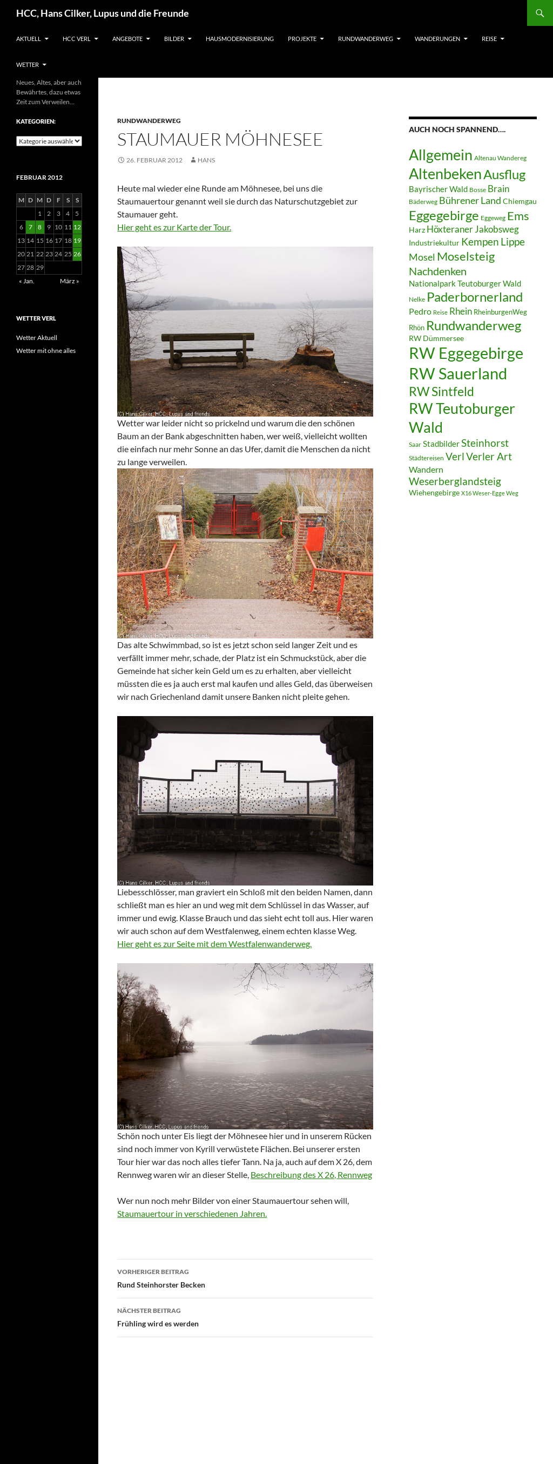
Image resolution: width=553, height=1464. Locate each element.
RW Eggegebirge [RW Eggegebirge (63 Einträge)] (466, 353)
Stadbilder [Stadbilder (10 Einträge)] (441, 443)
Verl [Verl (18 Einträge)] (455, 456)
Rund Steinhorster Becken (245, 1277)
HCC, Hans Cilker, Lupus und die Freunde (102, 13)
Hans (206, 160)
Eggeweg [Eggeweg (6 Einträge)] (493, 218)
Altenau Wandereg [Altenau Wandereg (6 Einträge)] (500, 158)
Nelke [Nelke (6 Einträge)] (417, 299)
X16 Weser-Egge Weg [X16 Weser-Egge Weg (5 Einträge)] (489, 492)
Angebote (127, 38)
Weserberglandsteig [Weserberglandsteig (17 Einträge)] (455, 481)
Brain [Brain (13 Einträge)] (498, 188)
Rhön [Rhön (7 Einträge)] (416, 327)
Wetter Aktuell (36, 337)
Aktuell (28, 38)
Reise (489, 38)
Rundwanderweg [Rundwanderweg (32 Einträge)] (473, 325)
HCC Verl (77, 38)
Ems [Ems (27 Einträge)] (518, 215)
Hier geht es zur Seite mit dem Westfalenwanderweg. (214, 943)
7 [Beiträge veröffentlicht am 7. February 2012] (30, 227)
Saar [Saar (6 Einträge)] (415, 444)
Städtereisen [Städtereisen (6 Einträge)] (426, 458)
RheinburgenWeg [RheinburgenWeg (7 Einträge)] (500, 312)
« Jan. (27, 281)
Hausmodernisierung (240, 38)
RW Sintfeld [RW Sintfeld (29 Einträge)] (441, 391)
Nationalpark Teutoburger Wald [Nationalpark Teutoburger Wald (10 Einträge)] (465, 283)
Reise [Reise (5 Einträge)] (440, 312)
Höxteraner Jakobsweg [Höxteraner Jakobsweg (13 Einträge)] (473, 229)
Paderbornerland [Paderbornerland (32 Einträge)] (475, 296)
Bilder (174, 38)
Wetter (27, 64)
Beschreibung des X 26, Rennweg (311, 1174)
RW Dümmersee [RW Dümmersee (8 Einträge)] (436, 338)
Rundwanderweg (365, 38)
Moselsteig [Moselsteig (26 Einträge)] (466, 256)
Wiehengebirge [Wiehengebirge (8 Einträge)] (434, 492)
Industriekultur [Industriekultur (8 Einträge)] (434, 243)
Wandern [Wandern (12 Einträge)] (426, 469)
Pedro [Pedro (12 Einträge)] (420, 311)
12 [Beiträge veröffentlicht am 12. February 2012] (77, 227)
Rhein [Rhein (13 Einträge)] (460, 311)
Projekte (302, 38)
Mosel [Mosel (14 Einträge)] (422, 257)
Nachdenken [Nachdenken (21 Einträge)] (438, 270)
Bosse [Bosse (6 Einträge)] (477, 190)
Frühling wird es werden (245, 1316)
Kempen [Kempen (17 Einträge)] (480, 241)
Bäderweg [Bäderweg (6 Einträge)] (423, 202)
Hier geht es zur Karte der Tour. (174, 227)
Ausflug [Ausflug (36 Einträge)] (504, 174)
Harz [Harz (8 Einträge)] (417, 230)
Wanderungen (437, 38)
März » (69, 281)
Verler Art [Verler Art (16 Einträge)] (489, 456)
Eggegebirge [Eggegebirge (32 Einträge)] (444, 215)
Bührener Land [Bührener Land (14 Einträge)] (470, 200)
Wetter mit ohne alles (46, 350)
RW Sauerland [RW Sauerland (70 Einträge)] (458, 373)
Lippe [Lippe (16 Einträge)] (513, 242)
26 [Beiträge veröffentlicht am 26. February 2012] (77, 254)
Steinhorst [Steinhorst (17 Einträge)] (485, 443)
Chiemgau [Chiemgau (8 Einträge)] (520, 201)
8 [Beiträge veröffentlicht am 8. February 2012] (40, 227)
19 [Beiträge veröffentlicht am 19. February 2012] (77, 240)
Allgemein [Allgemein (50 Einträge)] (441, 155)
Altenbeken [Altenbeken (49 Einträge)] (445, 173)
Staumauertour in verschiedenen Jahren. (192, 1213)
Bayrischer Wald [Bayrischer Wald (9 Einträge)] (438, 189)
